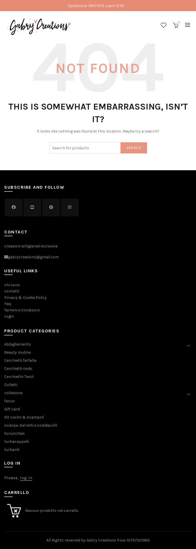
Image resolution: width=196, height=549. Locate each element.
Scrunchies (14, 433)
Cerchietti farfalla (20, 360)
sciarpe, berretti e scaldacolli (30, 425)
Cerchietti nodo (18, 368)
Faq (7, 303)
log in (26, 477)
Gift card (12, 409)
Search (133, 147)
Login (9, 316)
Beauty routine (17, 352)
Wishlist (163, 25)
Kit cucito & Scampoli (24, 417)
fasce (9, 401)
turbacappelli (16, 441)
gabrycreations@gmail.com (33, 257)
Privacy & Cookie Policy (25, 297)
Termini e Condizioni (22, 310)
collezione (13, 393)
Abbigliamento (17, 344)
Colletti (10, 384)
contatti (11, 291)
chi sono (12, 285)
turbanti (12, 449)
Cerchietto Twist (19, 376)
